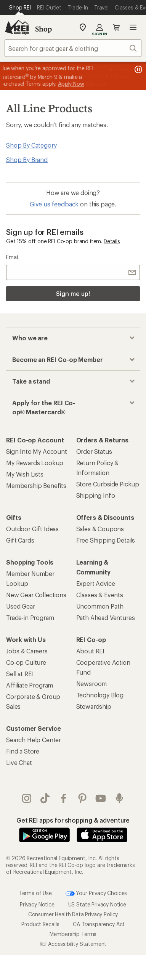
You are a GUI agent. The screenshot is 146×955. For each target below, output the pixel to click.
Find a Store (22, 751)
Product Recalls (40, 924)
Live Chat (19, 762)
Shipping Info (95, 495)
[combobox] (73, 48)
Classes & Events (99, 594)
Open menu (133, 27)
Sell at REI (19, 673)
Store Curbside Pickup (108, 484)
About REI (90, 650)
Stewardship (93, 706)
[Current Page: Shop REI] (20, 7)
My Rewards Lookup (34, 462)
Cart (116, 27)
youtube (101, 798)
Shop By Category (31, 145)
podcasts (119, 798)
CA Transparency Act (99, 924)
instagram (27, 798)
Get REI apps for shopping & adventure (73, 820)
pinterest (82, 798)
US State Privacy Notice (97, 904)
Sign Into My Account (36, 451)
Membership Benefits (36, 485)
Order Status (94, 451)
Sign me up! (73, 293)
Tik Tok (45, 798)
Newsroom (91, 683)
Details (112, 241)
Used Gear (20, 606)
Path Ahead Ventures (105, 617)
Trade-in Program (30, 617)
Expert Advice (95, 583)
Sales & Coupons (100, 528)
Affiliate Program (29, 685)
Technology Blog (100, 695)
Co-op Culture (26, 662)
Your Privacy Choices (96, 893)
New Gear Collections (36, 594)
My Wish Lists (24, 474)
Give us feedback (54, 204)
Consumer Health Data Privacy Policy (73, 914)
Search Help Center (33, 739)
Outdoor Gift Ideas (32, 528)
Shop (43, 29)
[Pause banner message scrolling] (137, 69)
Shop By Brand (27, 159)
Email (12, 257)
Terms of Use (35, 893)
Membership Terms (73, 934)
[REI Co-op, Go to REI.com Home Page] (17, 27)
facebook (64, 798)
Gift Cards (20, 540)
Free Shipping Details (105, 540)
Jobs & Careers (27, 650)
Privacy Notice (37, 904)
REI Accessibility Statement (73, 944)
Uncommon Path (100, 606)
